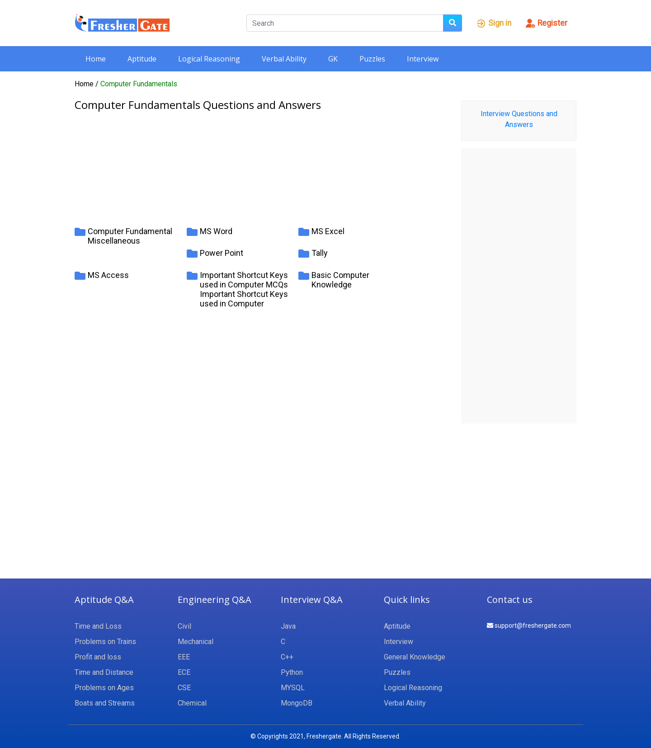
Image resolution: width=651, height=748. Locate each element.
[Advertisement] (261, 164)
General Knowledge (414, 657)
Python (292, 672)
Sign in (493, 23)
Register (546, 23)
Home (95, 59)
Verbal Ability (284, 59)
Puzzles (372, 59)
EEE (184, 657)
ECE (184, 672)
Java (288, 626)
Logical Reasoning (209, 59)
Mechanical (195, 641)
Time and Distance (104, 672)
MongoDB (296, 703)
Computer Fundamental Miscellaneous (130, 235)
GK (333, 59)
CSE (184, 687)
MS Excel (327, 231)
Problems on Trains (105, 641)
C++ (287, 657)
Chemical (192, 703)
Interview (423, 59)
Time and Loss (98, 626)
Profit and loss (98, 657)
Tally (319, 253)
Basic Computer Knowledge (340, 279)
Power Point (221, 253)
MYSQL (293, 687)
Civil (184, 626)
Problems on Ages (104, 687)
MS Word (216, 231)
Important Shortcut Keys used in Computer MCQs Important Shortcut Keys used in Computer (244, 289)
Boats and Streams (105, 703)
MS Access (108, 275)
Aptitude (141, 59)
